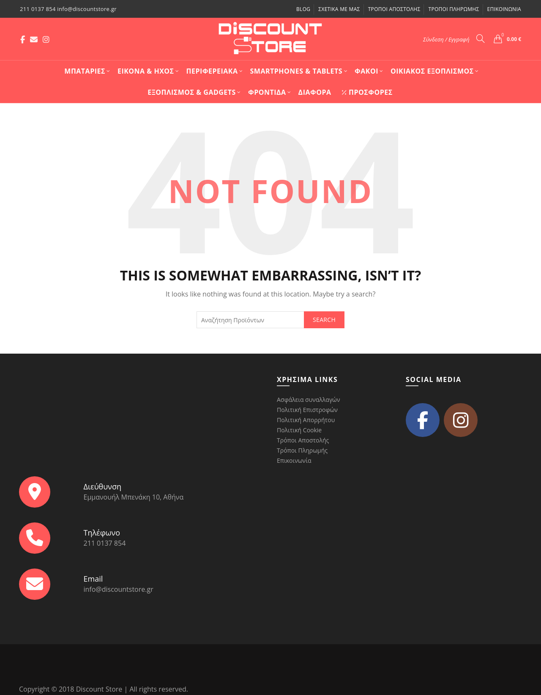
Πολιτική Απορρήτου (306, 420)
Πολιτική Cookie (299, 430)
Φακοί (366, 71)
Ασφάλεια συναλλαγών (308, 400)
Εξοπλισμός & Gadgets (192, 92)
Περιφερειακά (212, 71)
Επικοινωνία (504, 9)
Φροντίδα (267, 92)
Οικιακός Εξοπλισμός (432, 71)
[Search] (480, 38)
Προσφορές (367, 92)
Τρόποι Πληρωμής (453, 9)
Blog (303, 9)
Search (324, 320)
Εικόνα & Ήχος (145, 71)
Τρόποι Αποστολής (394, 9)
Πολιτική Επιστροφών (307, 410)
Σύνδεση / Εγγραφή (446, 39)
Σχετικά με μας (339, 9)
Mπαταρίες (84, 71)
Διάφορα (314, 92)
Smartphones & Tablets (296, 71)
